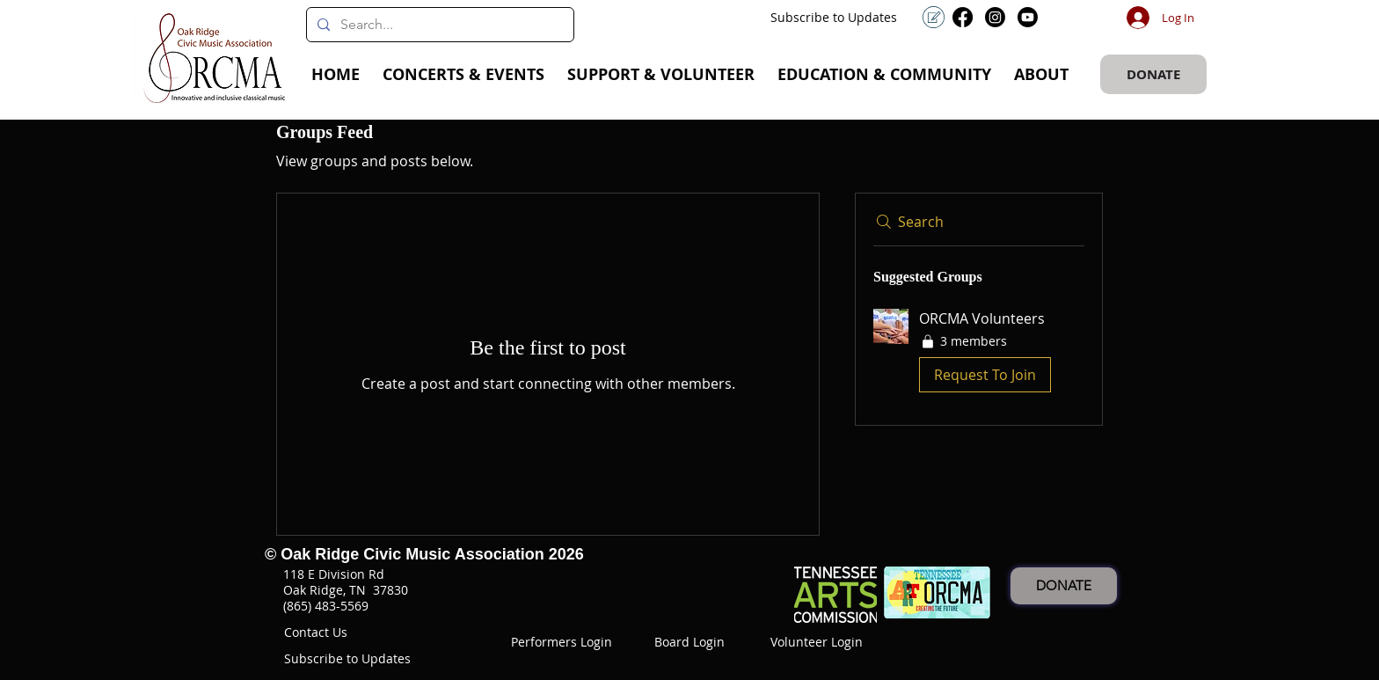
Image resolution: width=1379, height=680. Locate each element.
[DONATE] (1153, 74)
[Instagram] (995, 17)
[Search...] (438, 24)
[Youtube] (1028, 17)
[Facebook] (962, 17)
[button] (463, 75)
